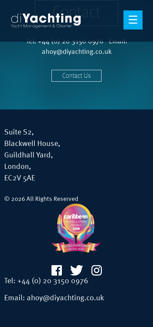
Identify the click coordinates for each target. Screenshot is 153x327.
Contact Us (76, 76)
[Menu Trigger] (133, 20)
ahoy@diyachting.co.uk (77, 52)
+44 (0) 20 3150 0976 (52, 281)
